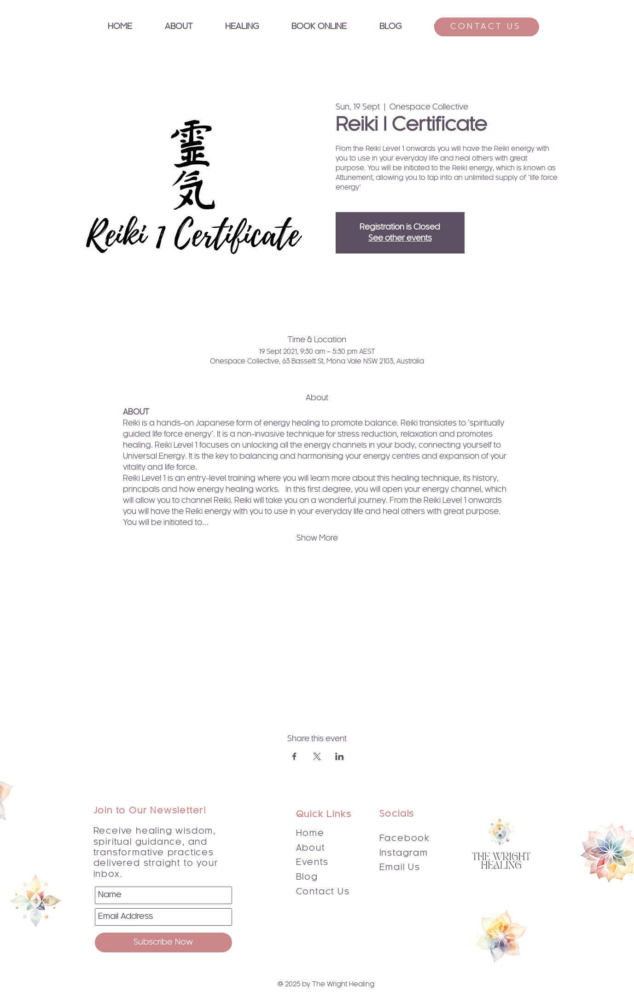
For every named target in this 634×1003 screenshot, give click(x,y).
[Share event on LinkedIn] (339, 756)
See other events (400, 238)
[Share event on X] (317, 756)
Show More (317, 538)
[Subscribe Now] (163, 942)
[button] (242, 27)
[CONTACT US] (486, 26)
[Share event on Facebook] (294, 756)
